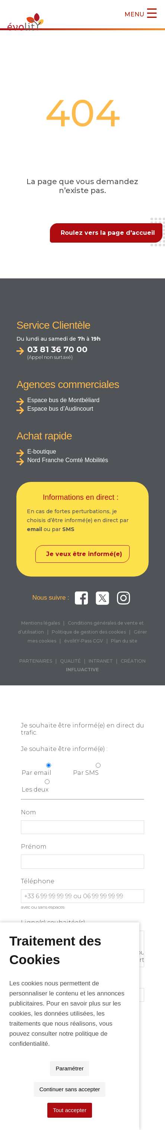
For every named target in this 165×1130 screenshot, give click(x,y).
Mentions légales (40, 623)
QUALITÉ (70, 661)
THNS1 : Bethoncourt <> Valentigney (82, 945)
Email (30, 979)
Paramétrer (43, 1089)
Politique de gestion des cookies (89, 632)
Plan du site (124, 641)
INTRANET (101, 661)
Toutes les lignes (82, 937)
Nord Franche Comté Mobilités (67, 460)
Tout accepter (82, 1110)
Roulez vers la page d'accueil (108, 232)
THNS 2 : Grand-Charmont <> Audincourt (82, 952)
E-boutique (41, 451)
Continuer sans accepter (106, 1089)
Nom (28, 812)
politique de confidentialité (89, 1064)
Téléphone (37, 881)
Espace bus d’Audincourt (60, 408)
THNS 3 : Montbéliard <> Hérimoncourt (82, 960)
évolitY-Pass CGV (83, 641)
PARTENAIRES (35, 661)
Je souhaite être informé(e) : (64, 748)
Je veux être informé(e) (84, 554)
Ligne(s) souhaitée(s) (53, 922)
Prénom (34, 846)
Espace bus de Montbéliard (63, 400)
